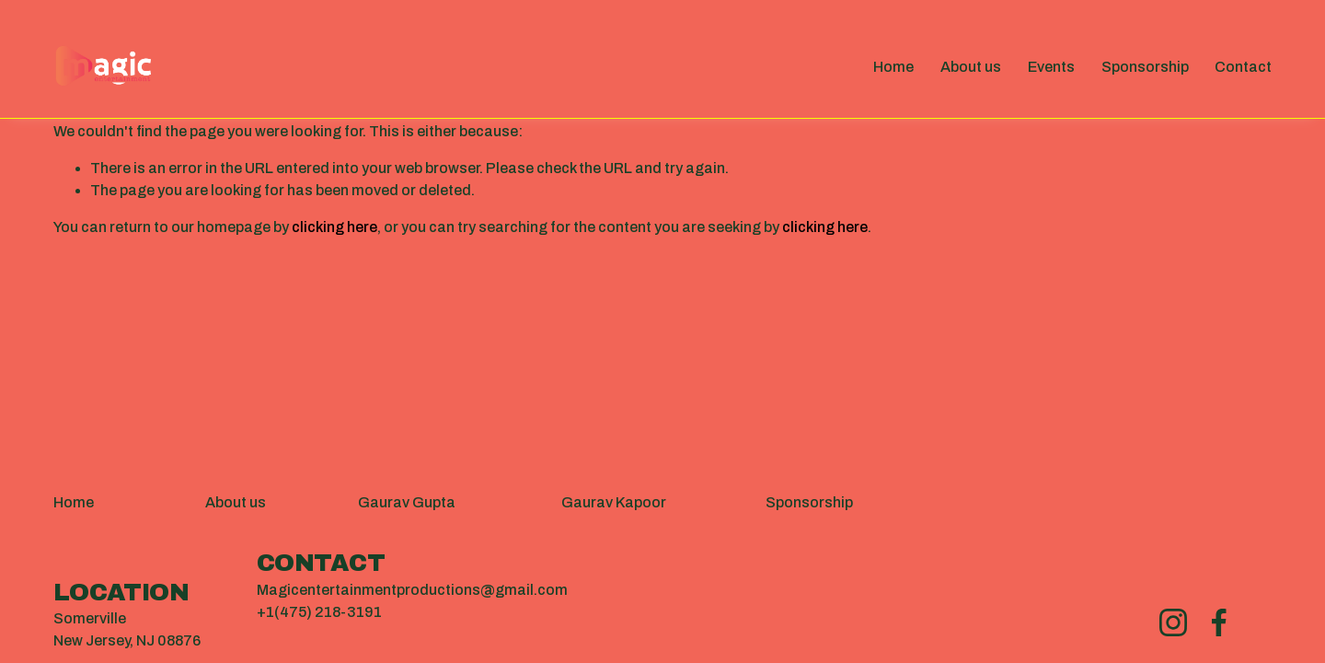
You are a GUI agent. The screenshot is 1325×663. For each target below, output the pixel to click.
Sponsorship (1145, 67)
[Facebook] (1219, 622)
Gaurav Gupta (406, 502)
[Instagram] (1173, 622)
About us (970, 67)
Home (893, 67)
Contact (1243, 67)
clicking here (334, 227)
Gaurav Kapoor (613, 502)
